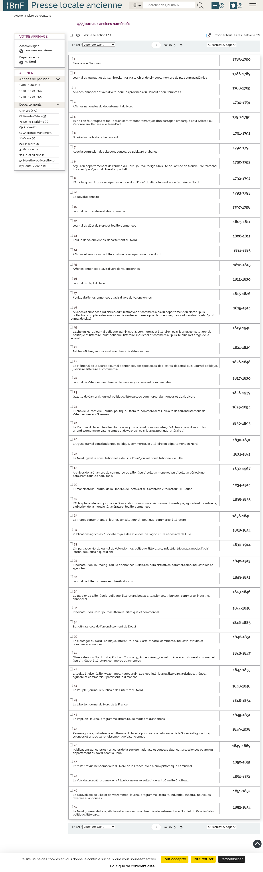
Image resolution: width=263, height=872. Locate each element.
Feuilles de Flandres (87, 63)
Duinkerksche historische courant (95, 137)
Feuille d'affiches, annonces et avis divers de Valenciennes (112, 297)
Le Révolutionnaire (86, 196)
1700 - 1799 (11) (29, 85)
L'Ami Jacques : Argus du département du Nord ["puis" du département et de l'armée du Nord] (136, 182)
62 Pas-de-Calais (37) (33, 116)
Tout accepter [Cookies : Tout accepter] (174, 859)
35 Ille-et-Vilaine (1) (32, 155)
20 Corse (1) (27, 138)
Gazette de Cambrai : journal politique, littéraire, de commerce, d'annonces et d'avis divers (134, 396)
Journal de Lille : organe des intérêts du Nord (103, 581)
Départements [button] (30, 104)
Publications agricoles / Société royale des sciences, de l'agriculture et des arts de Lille (132, 534)
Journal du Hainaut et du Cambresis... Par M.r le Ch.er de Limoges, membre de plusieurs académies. (140, 77)
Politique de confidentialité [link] (132, 866)
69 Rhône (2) (28, 127)
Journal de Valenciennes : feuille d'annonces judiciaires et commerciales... (123, 382)
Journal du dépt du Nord (89, 283)
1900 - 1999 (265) (30, 97)
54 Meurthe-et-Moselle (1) (37, 160)
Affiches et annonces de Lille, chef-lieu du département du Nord (116, 254)
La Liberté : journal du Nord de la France (100, 704)
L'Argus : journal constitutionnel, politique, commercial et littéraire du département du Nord (135, 443)
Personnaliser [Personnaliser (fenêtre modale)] (231, 859)
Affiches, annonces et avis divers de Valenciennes (106, 268)
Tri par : (77, 45)
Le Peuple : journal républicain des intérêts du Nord (108, 690)
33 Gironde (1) (28, 149)
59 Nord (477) (28, 110)
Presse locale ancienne (76, 5)
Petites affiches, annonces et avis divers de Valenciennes (111, 351)
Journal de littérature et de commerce (99, 211)
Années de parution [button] (34, 79)
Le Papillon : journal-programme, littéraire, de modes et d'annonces (119, 719)
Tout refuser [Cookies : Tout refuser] (203, 859)
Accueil (19, 15)
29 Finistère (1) (29, 144)
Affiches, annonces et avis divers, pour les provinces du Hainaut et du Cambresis (127, 92)
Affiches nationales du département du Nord (103, 106)
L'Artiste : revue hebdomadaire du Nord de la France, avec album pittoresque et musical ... (134, 766)
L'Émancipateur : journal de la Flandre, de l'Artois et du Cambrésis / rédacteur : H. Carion (132, 489)
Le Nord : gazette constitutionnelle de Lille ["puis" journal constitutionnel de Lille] (128, 458)
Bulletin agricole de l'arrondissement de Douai (104, 626)
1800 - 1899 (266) (31, 91)
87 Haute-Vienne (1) (32, 166)
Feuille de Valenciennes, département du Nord (105, 240)
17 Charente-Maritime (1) (36, 132)
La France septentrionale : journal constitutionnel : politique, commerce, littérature (129, 519)
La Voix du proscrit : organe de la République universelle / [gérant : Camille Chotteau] (131, 780)
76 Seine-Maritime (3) (33, 121)
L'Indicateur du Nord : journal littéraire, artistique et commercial (116, 612)
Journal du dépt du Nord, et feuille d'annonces (104, 225)
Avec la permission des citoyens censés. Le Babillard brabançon (116, 151)
